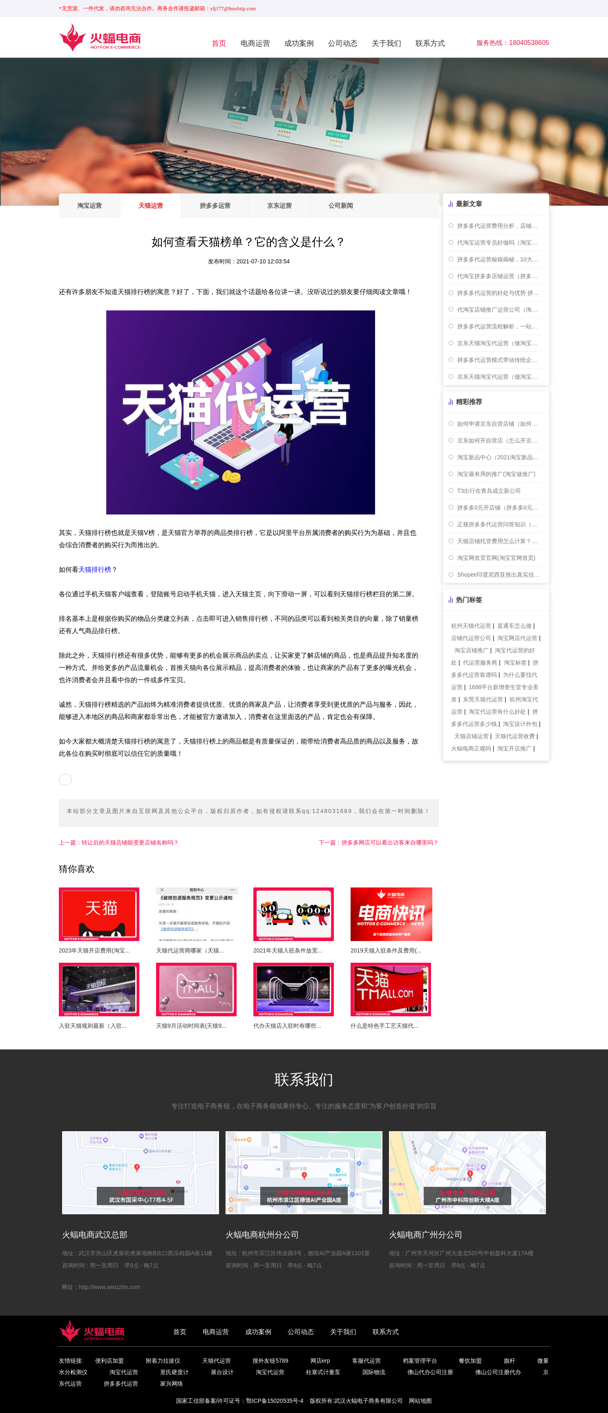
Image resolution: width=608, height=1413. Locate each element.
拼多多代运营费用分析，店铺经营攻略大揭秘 (499, 225)
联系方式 (430, 43)
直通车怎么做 (514, 625)
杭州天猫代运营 (471, 625)
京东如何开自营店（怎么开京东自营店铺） (499, 440)
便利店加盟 (109, 1360)
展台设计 (222, 1372)
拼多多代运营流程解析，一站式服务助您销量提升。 (499, 326)
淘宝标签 (515, 662)
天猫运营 (151, 205)
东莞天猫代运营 (483, 699)
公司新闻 (342, 205)
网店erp (320, 1360)
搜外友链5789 (270, 1360)
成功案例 (299, 43)
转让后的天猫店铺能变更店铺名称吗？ (119, 842)
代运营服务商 (480, 662)
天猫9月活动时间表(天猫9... (191, 1025)
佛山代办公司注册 (430, 1372)
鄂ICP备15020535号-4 (274, 1400)
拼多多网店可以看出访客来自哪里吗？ (379, 842)
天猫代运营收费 (515, 736)
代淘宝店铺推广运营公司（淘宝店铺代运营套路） (499, 309)
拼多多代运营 (121, 1383)
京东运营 (280, 205)
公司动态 (343, 43)
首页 (219, 43)
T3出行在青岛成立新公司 (489, 490)
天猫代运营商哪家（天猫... (190, 950)
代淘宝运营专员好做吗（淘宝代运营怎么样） (499, 242)
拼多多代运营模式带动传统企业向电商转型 (499, 360)
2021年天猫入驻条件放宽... (287, 950)
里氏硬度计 (174, 1372)
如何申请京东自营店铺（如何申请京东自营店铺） (499, 423)
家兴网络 (171, 1383)
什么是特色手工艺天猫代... (384, 1025)
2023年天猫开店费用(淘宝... (94, 950)
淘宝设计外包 (520, 724)
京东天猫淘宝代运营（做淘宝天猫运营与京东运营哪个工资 (499, 376)
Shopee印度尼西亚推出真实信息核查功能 (499, 574)
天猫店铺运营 (471, 736)
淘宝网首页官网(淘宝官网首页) (496, 558)
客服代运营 (366, 1360)
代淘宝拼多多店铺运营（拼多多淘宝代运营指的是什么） (499, 276)
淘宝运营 (89, 205)
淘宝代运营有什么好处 (497, 711)
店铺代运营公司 (471, 638)
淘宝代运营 (124, 1372)
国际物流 (373, 1372)
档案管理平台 (420, 1360)
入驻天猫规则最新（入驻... (93, 1025)
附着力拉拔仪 (163, 1360)
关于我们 (386, 43)
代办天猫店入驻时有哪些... (287, 1025)
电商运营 (255, 43)
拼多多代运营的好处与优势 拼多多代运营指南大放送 (499, 293)
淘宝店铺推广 (471, 650)
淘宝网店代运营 (517, 638)
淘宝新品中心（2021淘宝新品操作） (499, 457)
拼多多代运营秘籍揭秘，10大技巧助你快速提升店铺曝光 (499, 259)
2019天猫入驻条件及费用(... (386, 950)
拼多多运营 (216, 205)
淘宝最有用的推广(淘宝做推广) (496, 474)
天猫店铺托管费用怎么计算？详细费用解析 (499, 541)
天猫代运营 (216, 1360)
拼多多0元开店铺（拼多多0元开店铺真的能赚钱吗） (499, 507)
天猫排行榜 (94, 569)
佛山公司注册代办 (498, 1372)
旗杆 (509, 1360)
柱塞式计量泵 (323, 1372)
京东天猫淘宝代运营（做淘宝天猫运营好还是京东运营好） (499, 343)
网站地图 (420, 1400)
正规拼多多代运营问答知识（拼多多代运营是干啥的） (499, 524)
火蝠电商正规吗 (471, 748)
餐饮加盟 (470, 1360)
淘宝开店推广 (514, 748)
